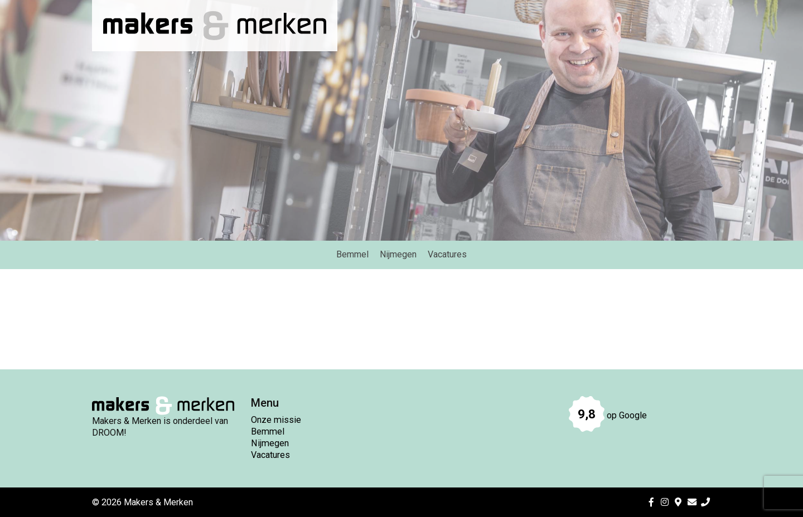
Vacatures (270, 455)
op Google (608, 415)
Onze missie (276, 419)
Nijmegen (270, 443)
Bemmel (267, 431)
